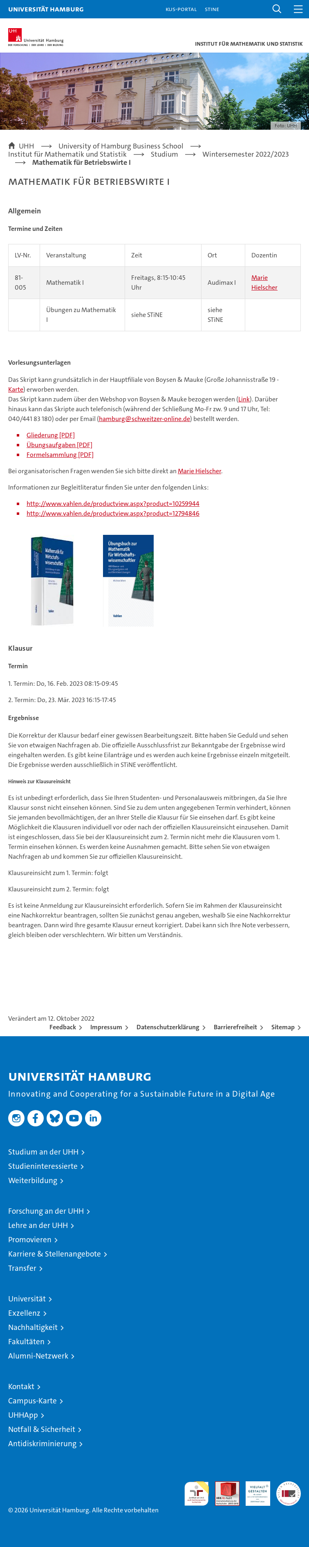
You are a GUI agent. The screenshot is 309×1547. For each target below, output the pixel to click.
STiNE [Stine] (212, 8)
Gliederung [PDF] (51, 435)
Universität (27, 1299)
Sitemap (283, 1027)
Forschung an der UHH (46, 1211)
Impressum (106, 1027)
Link (244, 399)
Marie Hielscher (199, 471)
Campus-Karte (32, 1401)
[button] (277, 9)
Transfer (22, 1268)
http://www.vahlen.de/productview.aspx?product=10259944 (113, 503)
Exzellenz (24, 1313)
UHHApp (23, 1415)
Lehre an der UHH (38, 1225)
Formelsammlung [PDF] (60, 454)
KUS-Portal (181, 8)
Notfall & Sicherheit (41, 1429)
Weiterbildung (32, 1180)
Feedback (62, 1027)
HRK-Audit (253, 1489)
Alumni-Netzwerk (38, 1356)
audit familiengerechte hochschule (196, 1493)
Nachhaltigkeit (33, 1327)
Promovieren (30, 1239)
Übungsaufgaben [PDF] (59, 445)
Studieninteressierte (43, 1166)
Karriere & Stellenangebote (54, 1254)
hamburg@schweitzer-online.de (144, 418)
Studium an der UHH (43, 1152)
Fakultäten (26, 1341)
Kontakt (21, 1386)
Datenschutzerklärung (168, 1027)
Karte (15, 389)
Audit (223, 1485)
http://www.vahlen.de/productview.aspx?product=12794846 (113, 513)
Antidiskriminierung (42, 1443)
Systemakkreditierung (288, 1485)
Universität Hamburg (46, 9)
